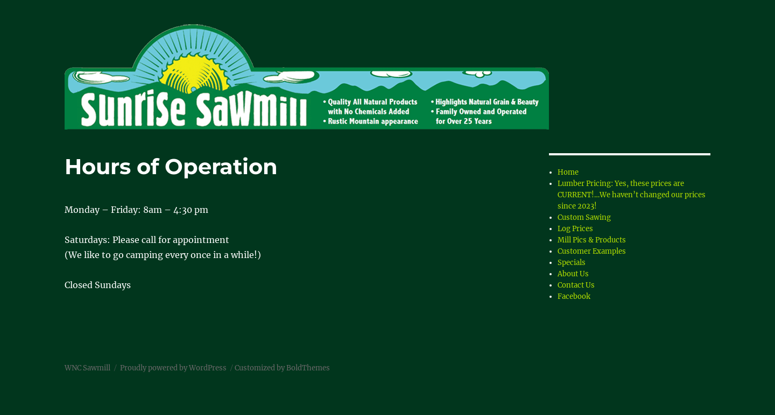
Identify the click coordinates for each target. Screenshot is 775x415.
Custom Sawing (584, 217)
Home (568, 172)
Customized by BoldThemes (282, 368)
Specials (572, 262)
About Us (573, 273)
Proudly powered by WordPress (173, 368)
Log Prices (575, 228)
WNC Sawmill (87, 368)
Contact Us (576, 285)
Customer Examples (592, 251)
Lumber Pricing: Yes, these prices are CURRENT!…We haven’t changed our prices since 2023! (632, 195)
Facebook (574, 296)
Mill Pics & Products (592, 240)
